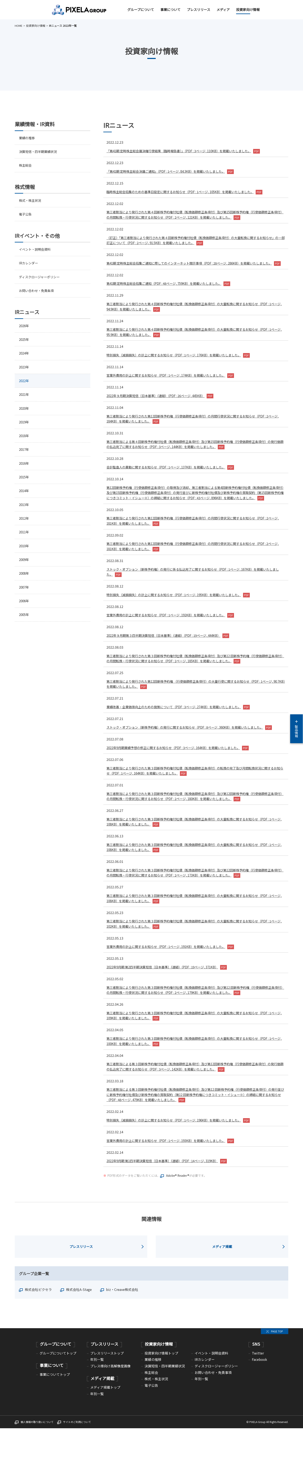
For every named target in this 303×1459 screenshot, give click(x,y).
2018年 (24, 440)
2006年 (24, 608)
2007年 (24, 594)
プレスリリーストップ (107, 1383)
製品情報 (296, 729)
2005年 (24, 622)
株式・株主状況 (31, 201)
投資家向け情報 (248, 9)
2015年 (24, 482)
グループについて (140, 9)
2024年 (24, 356)
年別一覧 (97, 1390)
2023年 (24, 370)
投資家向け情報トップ (161, 1383)
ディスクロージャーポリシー (40, 278)
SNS (256, 1375)
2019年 (24, 426)
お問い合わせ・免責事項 (213, 1402)
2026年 (24, 328)
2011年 (24, 538)
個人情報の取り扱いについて (37, 1452)
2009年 (24, 566)
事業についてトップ (55, 1405)
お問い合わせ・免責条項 (37, 292)
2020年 (24, 412)
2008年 (24, 580)
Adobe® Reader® (177, 1206)
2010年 (24, 552)
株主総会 (25, 165)
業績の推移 (27, 137)
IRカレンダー (29, 264)
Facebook (259, 1390)
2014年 (24, 496)
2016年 (24, 468)
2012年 (24, 524)
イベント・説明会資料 (36, 250)
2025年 (24, 342)
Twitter (258, 1383)
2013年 (24, 510)
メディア (223, 9)
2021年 (24, 398)
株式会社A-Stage (79, 1320)
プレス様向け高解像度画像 (110, 1396)
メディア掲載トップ (105, 1417)
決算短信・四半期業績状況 (39, 151)
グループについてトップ (58, 1383)
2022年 (24, 384)
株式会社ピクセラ (38, 1320)
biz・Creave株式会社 (122, 1320)
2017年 (24, 454)
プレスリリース (198, 9)
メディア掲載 (222, 1277)
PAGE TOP (277, 1362)
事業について (170, 9)
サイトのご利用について (77, 1452)
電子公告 (25, 215)
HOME (18, 26)
